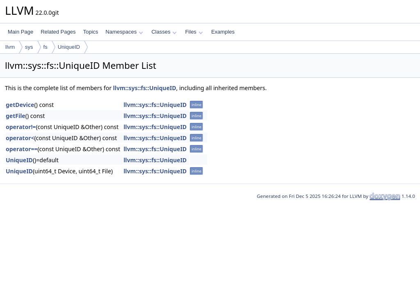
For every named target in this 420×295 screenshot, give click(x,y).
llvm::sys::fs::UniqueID (144, 88)
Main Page (20, 32)
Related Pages (58, 32)
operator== (21, 149)
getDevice (20, 105)
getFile (15, 116)
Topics (90, 32)
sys (29, 47)
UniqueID (69, 47)
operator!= (21, 127)
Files (194, 32)
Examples (223, 32)
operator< (20, 138)
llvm (10, 47)
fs (45, 47)
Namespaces (124, 32)
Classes (164, 32)
